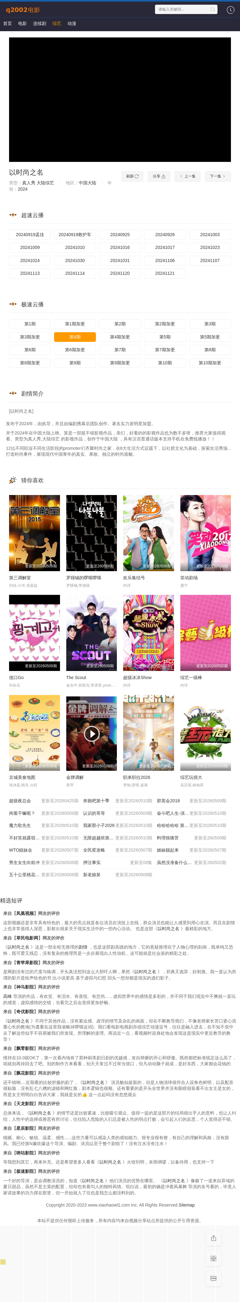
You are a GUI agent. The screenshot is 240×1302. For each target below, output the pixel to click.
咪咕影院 (25, 1152)
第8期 (210, 349)
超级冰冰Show (137, 677)
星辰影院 (25, 1128)
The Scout (76, 677)
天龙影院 (25, 1103)
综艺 (56, 23)
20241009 (30, 247)
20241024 (30, 260)
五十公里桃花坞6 (43, 875)
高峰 (7, 996)
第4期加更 (120, 336)
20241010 (75, 247)
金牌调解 (75, 777)
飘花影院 (25, 1073)
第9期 (75, 362)
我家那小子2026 (117, 826)
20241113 (30, 273)
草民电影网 (27, 937)
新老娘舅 (117, 875)
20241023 (210, 247)
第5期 (165, 336)
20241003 (210, 234)
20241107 (210, 260)
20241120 (120, 273)
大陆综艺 (45, 182)
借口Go (16, 677)
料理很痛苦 (191, 838)
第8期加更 (30, 362)
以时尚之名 (26, 172)
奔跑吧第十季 (117, 801)
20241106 (165, 260)
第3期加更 (30, 336)
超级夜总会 (43, 801)
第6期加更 (75, 349)
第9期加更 (120, 362)
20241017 (165, 247)
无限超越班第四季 (117, 838)
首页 (7, 23)
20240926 (165, 234)
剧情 (83, 947)
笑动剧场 (189, 577)
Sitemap (187, 1204)
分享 (159, 176)
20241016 (120, 247)
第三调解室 (20, 577)
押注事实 (117, 863)
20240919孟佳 (30, 234)
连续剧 (39, 23)
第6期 (30, 349)
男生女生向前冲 (43, 863)
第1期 (30, 323)
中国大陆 (87, 182)
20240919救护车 (75, 234)
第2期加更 (165, 323)
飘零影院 (25, 1048)
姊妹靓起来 (191, 850)
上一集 (187, 176)
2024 (23, 189)
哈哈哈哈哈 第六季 (191, 826)
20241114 (75, 273)
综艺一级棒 (191, 677)
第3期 (210, 323)
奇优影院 (25, 1011)
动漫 (72, 23)
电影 (22, 23)
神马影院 (25, 986)
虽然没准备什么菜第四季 (191, 863)
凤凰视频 (25, 913)
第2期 (120, 323)
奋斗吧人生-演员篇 (191, 813)
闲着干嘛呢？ (43, 813)
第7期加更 (165, 349)
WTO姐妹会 (43, 850)
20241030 (75, 260)
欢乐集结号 (134, 577)
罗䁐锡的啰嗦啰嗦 (83, 577)
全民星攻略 (117, 850)
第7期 (120, 349)
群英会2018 (191, 801)
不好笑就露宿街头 (43, 838)
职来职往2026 (136, 777)
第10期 (165, 362)
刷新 (132, 176)
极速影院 (25, 1171)
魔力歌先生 (43, 826)
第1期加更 (75, 323)
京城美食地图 (22, 777)
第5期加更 (210, 336)
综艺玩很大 (191, 777)
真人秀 (28, 182)
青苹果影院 (27, 962)
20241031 (120, 260)
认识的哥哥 (117, 813)
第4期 (75, 336)
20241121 (165, 273)
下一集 (218, 176)
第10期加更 (210, 362)
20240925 (120, 234)
